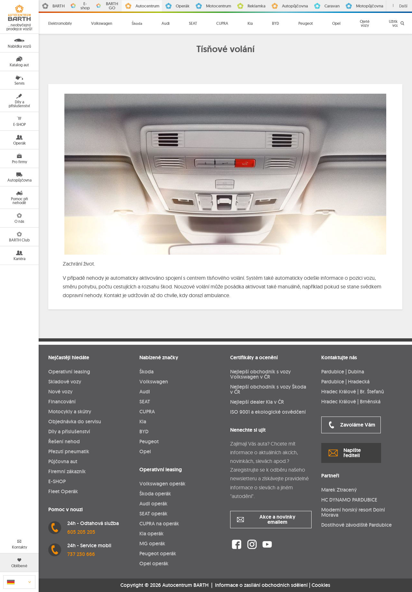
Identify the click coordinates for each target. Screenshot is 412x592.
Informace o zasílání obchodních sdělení (261, 585)
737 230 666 (81, 554)
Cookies (321, 585)
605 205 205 (81, 532)
